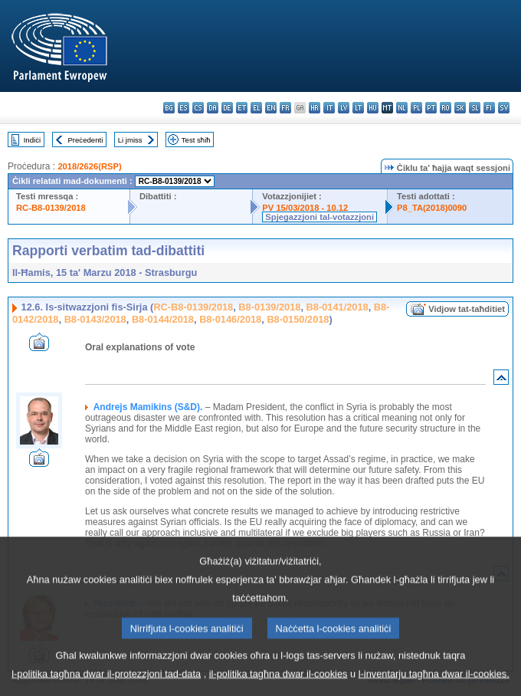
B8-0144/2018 (163, 319)
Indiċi (32, 140)
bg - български (169, 107)
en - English (271, 107)
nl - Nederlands (402, 107)
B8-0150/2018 (298, 319)
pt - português (431, 107)
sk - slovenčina (460, 107)
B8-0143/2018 (95, 319)
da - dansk (212, 107)
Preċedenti (85, 140)
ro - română (445, 107)
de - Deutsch (227, 107)
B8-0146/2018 (230, 319)
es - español (183, 107)
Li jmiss (130, 140)
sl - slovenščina (474, 107)
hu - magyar (372, 107)
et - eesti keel (241, 107)
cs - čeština (198, 107)
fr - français (285, 107)
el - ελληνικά (256, 107)
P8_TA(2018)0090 (432, 207)
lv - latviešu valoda (343, 107)
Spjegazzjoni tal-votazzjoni (319, 217)
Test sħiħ (196, 140)
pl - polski (416, 107)
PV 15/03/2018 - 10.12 (305, 207)
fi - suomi (489, 107)
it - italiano (329, 107)
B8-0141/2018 (337, 307)
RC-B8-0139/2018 (51, 207)
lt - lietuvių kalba (358, 107)
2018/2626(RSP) (89, 166)
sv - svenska (504, 107)
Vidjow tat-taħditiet (466, 309)
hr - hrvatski (314, 107)
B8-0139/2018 (269, 307)
